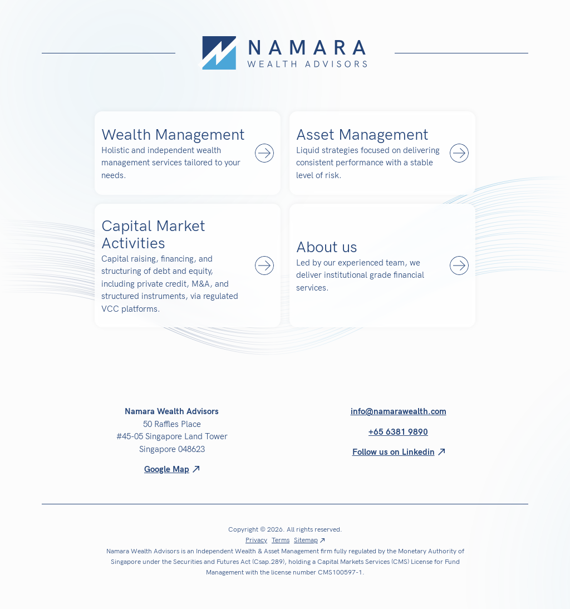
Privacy (256, 540)
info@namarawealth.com (398, 411)
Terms (280, 540)
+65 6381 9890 (398, 432)
